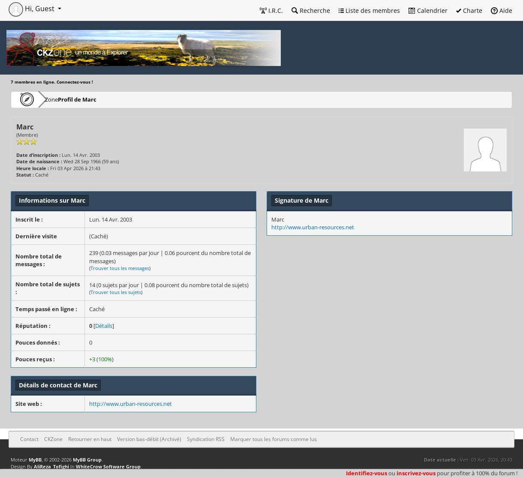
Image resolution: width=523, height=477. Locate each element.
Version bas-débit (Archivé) (149, 439)
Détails (103, 326)
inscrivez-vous (416, 473)
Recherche (311, 10)
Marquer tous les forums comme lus (273, 439)
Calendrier (428, 10)
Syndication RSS (206, 439)
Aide (501, 10)
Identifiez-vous (366, 473)
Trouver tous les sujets (115, 292)
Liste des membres (369, 10)
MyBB (35, 459)
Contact (29, 439)
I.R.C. (271, 10)
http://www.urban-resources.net (130, 404)
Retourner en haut (89, 439)
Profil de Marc (103, 99)
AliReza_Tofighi (51, 466)
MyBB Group (87, 459)
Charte (469, 10)
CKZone (60, 99)
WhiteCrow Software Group (108, 466)
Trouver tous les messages (119, 268)
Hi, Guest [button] (32, 8)
